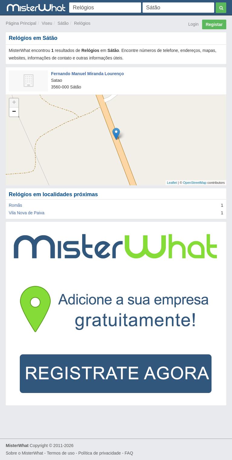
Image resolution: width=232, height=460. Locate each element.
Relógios (82, 23)
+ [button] (14, 102)
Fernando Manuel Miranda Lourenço (87, 73)
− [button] (14, 112)
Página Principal (21, 23)
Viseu (47, 23)
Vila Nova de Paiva (26, 212)
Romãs (15, 205)
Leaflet (172, 182)
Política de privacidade (99, 453)
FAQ (129, 453)
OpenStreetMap (195, 182)
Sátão (63, 23)
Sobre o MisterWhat (24, 453)
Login (193, 24)
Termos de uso (61, 453)
